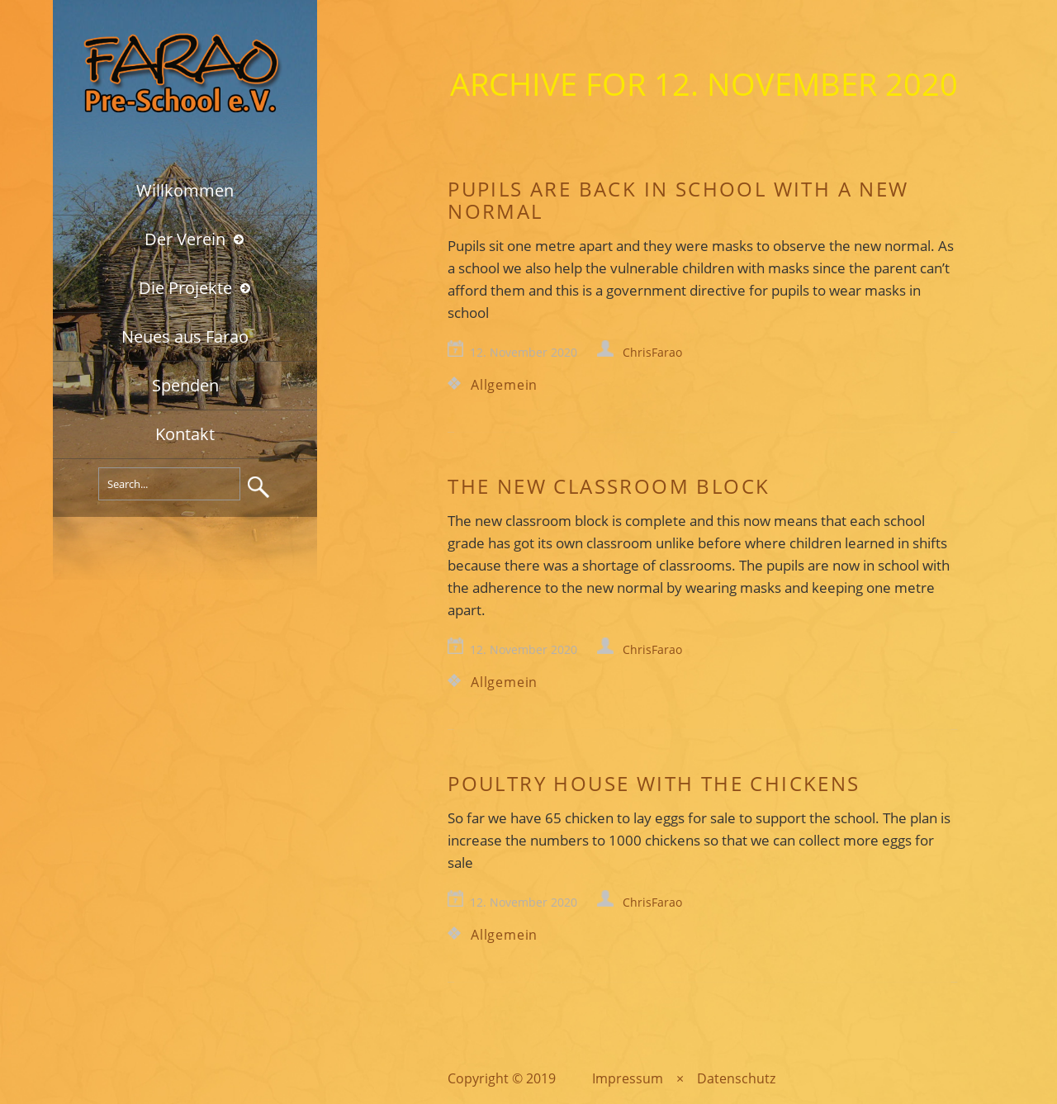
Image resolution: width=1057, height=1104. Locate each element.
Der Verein (185, 239)
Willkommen (185, 190)
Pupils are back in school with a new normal (678, 200)
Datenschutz (736, 1078)
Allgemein (504, 385)
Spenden (185, 385)
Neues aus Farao (185, 336)
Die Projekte (185, 288)
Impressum (627, 1078)
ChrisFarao (652, 352)
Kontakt (185, 434)
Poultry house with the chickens (654, 783)
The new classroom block (609, 486)
